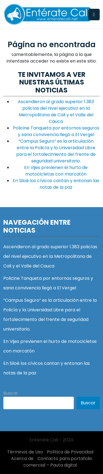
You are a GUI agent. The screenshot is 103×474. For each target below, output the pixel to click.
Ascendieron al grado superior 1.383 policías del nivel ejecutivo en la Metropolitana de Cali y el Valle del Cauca (56, 111)
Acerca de (22, 458)
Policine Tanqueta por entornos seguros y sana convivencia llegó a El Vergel (56, 131)
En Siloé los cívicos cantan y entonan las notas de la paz (56, 183)
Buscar (10, 393)
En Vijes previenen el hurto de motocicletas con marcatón (56, 170)
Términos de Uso (25, 452)
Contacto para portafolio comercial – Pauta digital (57, 461)
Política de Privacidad (70, 452)
